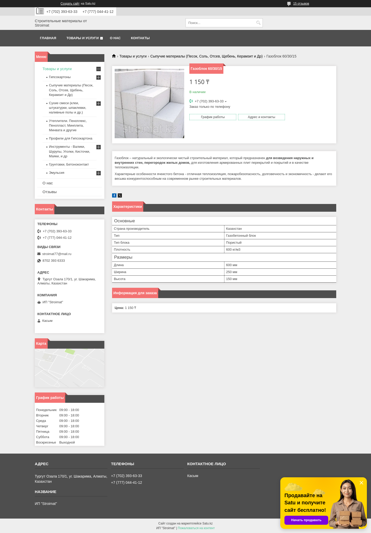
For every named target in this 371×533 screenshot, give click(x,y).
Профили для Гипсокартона (70, 138)
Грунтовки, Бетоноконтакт (69, 164)
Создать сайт (70, 3)
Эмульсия (56, 173)
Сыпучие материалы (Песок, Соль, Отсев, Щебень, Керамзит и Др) (206, 56)
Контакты (140, 38)
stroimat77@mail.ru (56, 254)
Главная (48, 38)
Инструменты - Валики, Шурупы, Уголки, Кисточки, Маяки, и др (69, 151)
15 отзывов (301, 3)
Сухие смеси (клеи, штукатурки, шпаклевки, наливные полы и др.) (67, 107)
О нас (115, 38)
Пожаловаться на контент (196, 528)
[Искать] (258, 22)
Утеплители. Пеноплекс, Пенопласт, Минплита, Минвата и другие (68, 125)
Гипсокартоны (60, 77)
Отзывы (50, 192)
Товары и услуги (82, 38)
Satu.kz (207, 523)
